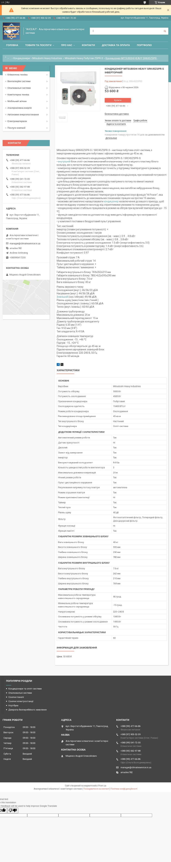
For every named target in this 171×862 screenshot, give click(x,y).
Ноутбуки (13, 705)
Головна (12, 45)
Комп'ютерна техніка (18, 94)
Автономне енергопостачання (23, 114)
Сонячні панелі (16, 697)
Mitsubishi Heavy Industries (47, 58)
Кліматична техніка (17, 74)
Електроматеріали (17, 121)
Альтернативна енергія (20, 108)
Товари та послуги (38, 45)
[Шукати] (164, 31)
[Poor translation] (12, 810)
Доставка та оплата (116, 45)
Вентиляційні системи (19, 81)
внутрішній (64, 161)
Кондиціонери (21, 58)
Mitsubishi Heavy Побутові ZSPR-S (84, 58)
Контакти (88, 45)
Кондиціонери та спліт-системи (25, 688)
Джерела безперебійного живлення (27, 709)
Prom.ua (102, 785)
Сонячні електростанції (20, 701)
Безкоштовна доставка (117, 114)
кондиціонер (111, 201)
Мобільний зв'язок (17, 101)
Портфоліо (144, 45)
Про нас (66, 45)
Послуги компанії (16, 128)
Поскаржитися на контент (96, 789)
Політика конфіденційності (124, 789)
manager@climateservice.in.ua (25, 243)
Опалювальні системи (19, 88)
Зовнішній (62, 296)
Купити (117, 100)
